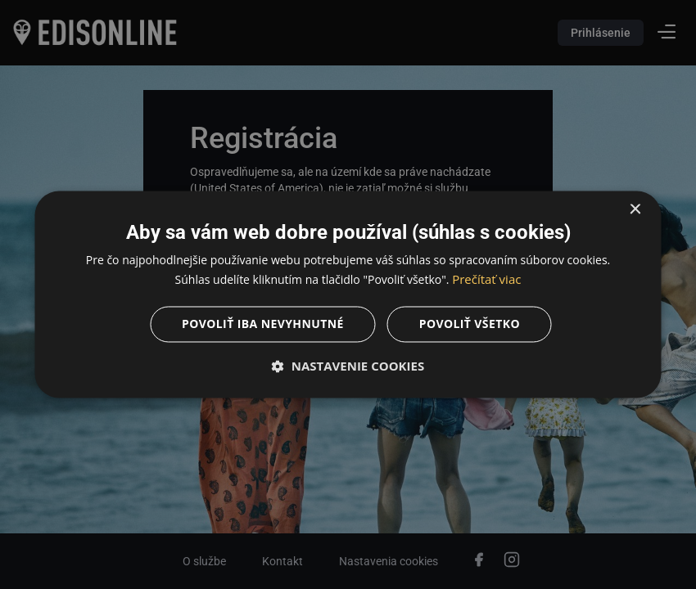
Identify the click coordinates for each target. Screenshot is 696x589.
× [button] (635, 210)
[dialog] (348, 294)
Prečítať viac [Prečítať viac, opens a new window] (486, 280)
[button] (348, 366)
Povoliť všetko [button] (469, 324)
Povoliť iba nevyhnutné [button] (263, 324)
